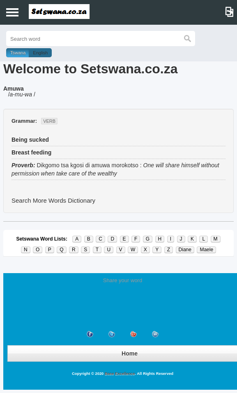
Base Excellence (119, 374)
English (40, 52)
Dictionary (81, 200)
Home (130, 353)
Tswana (17, 52)
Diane (185, 250)
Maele (206, 250)
